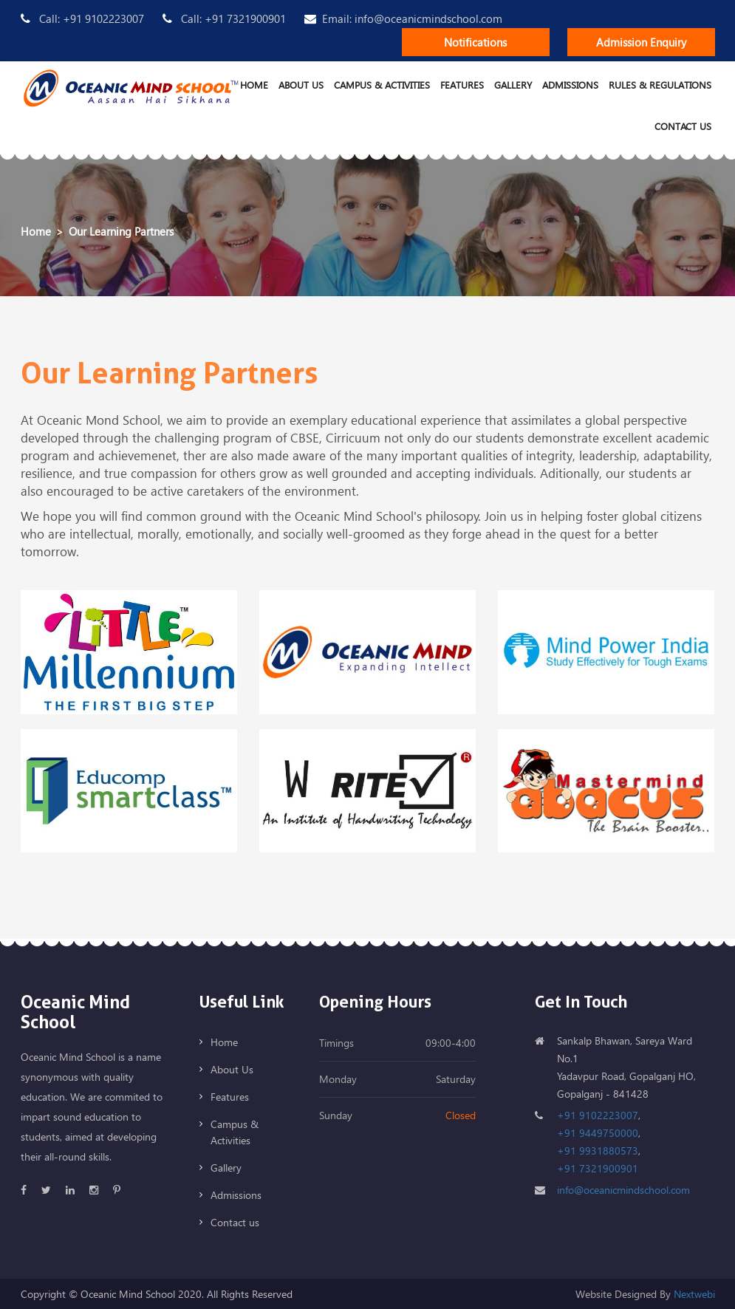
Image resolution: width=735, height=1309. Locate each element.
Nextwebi (694, 1294)
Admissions (570, 84)
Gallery (513, 84)
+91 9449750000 (597, 1133)
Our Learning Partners (121, 231)
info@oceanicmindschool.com (623, 1190)
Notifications (475, 42)
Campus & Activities (382, 84)
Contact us (682, 126)
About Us (301, 84)
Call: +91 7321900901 (224, 18)
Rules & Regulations (660, 84)
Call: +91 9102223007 (82, 18)
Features (462, 84)
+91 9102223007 (597, 1115)
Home (254, 84)
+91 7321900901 (597, 1168)
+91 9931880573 (597, 1151)
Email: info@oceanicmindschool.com (403, 18)
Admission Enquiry (641, 42)
